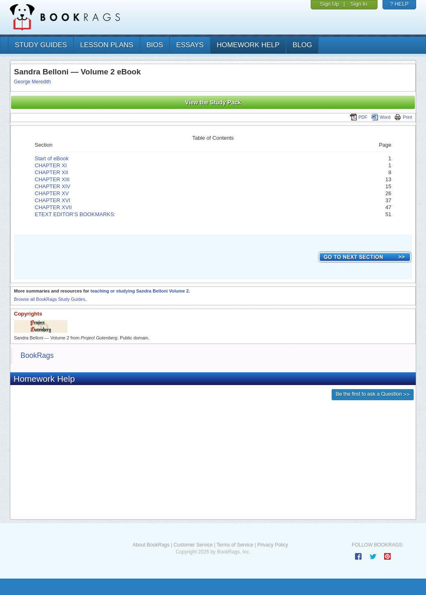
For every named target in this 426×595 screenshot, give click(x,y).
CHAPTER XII (52, 172)
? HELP (399, 4)
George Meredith (32, 82)
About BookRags (151, 545)
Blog (302, 45)
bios (155, 45)
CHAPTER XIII (52, 179)
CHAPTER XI (51, 165)
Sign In (358, 4)
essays (190, 45)
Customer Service (193, 545)
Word (380, 117)
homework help (248, 45)
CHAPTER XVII (53, 207)
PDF (358, 117)
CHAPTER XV (52, 193)
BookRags (37, 355)
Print (403, 117)
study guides (41, 45)
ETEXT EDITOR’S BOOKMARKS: (76, 214)
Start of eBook (52, 158)
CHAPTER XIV (53, 186)
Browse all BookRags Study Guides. (50, 299)
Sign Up (329, 4)
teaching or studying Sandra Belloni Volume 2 (139, 290)
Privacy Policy (272, 545)
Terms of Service (235, 545)
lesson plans (106, 45)
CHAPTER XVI (53, 200)
